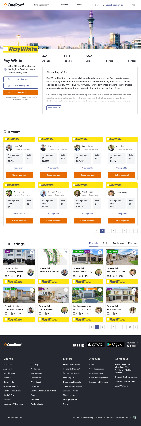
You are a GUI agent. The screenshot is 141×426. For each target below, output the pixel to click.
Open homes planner (98, 377)
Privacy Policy (86, 417)
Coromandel (9, 382)
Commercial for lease (72, 386)
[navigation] (96, 231)
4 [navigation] (118, 231)
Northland (8, 364)
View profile (20, 168)
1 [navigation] (101, 231)
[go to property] (20, 266)
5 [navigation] (123, 231)
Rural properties (70, 399)
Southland (35, 399)
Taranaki (8, 399)
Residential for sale (71, 364)
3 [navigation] (112, 231)
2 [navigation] (107, 231)
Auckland (8, 368)
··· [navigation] (123, 326)
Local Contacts (120, 385)
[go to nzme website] (131, 344)
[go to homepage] (14, 5)
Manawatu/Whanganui (14, 403)
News (80, 5)
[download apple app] (95, 344)
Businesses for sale (71, 390)
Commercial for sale (72, 382)
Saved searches (95, 373)
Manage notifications (98, 382)
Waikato (8, 377)
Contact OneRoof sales (124, 381)
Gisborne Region (11, 386)
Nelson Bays (36, 377)
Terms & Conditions (103, 417)
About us (74, 417)
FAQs (127, 417)
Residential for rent (71, 368)
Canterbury (36, 386)
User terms (118, 417)
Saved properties (96, 368)
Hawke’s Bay (9, 395)
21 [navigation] (129, 326)
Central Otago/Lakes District (43, 390)
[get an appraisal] (20, 175)
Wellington (36, 368)
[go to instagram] (73, 345)
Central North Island (13, 390)
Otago (33, 395)
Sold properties (70, 377)
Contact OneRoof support (125, 377)
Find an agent (69, 395)
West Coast (36, 382)
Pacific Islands (37, 403)
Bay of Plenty (10, 373)
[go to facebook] (77, 345)
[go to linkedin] (82, 345)
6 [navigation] (129, 231)
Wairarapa (35, 364)
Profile (91, 364)
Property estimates (71, 373)
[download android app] (115, 344)
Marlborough (36, 373)
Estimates (64, 5)
